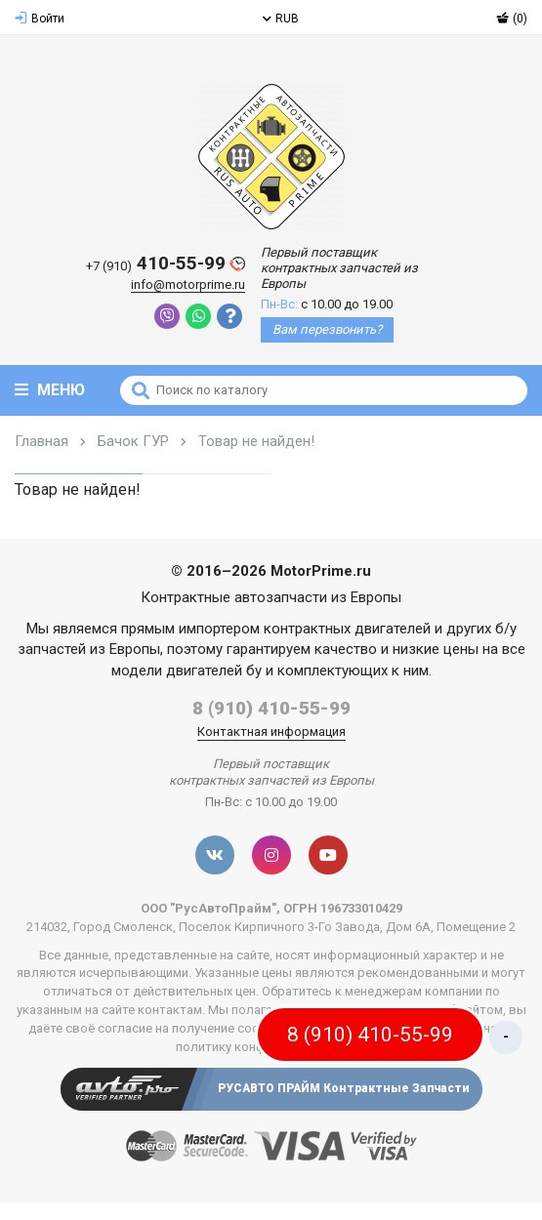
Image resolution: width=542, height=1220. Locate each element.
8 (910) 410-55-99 (271, 708)
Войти (39, 18)
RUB (281, 18)
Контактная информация (271, 731)
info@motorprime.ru (188, 284)
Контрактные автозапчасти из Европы (271, 597)
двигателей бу (214, 670)
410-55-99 (165, 264)
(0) (511, 18)
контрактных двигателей (347, 628)
